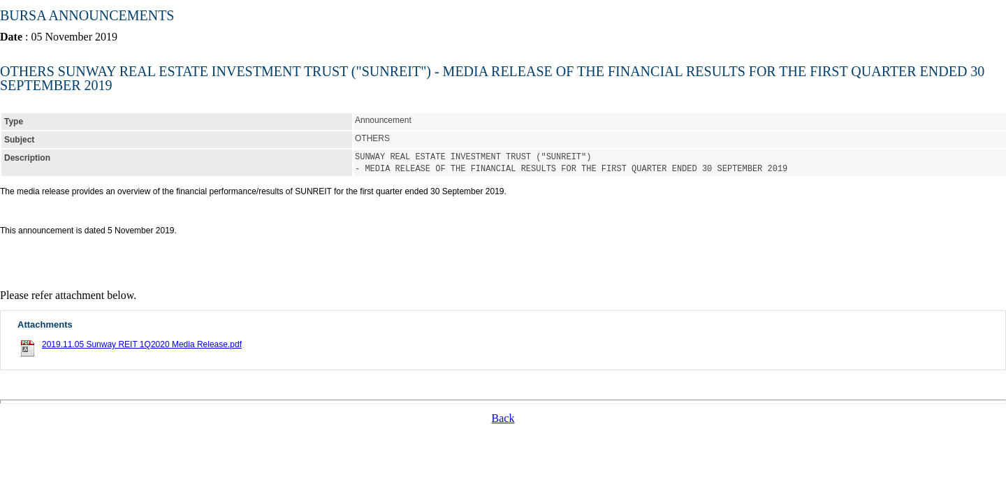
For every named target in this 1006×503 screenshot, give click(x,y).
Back (503, 417)
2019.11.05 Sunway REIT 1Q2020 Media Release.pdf (142, 343)
